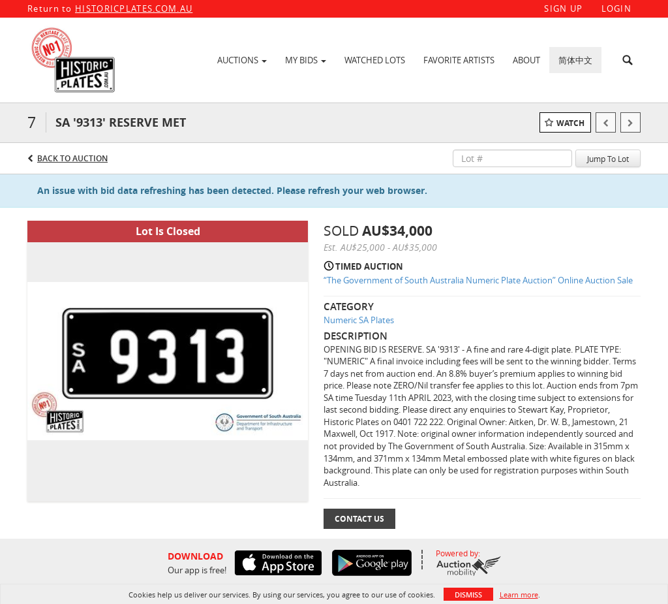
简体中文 (575, 60)
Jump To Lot (608, 158)
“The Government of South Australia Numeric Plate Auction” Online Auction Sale (478, 280)
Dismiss (468, 594)
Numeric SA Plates (359, 320)
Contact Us (359, 518)
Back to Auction (72, 158)
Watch (570, 123)
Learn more (519, 594)
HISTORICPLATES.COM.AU (133, 8)
